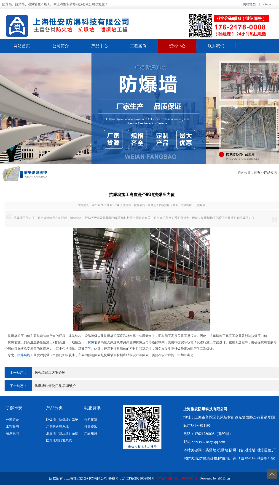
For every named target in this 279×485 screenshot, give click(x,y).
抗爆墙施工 (25, 355)
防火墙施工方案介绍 (50, 372)
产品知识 (270, 172)
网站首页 (21, 46)
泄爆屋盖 (264, 450)
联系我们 (216, 46)
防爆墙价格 (208, 458)
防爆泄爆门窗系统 (59, 440)
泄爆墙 (250, 450)
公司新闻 (90, 419)
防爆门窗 (236, 450)
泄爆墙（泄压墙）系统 (62, 433)
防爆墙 (210, 450)
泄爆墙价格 (246, 458)
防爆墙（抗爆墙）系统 (62, 419)
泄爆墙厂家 (266, 458)
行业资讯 (90, 426)
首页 (257, 172)
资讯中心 (177, 46)
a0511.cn (223, 478)
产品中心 (99, 46)
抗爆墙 (92, 342)
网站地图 (249, 4)
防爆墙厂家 (227, 458)
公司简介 (60, 46)
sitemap (268, 4)
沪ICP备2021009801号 (138, 478)
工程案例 (138, 46)
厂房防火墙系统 (57, 426)
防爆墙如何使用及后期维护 (55, 386)
